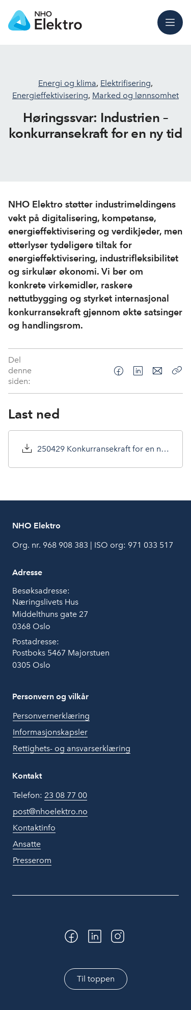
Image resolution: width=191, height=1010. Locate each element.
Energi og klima (67, 83)
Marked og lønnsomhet (135, 95)
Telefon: (50, 795)
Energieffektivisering (50, 95)
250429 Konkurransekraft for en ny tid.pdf (103, 449)
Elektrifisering (125, 83)
